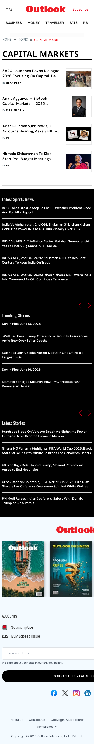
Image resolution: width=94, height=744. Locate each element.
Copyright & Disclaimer (67, 720)
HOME (6, 39)
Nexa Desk (13, 83)
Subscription (22, 627)
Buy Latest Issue (25, 636)
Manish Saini (16, 110)
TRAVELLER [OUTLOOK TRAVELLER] (54, 23)
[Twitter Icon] (65, 693)
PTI (8, 138)
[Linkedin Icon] (87, 693)
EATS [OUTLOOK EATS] (73, 23)
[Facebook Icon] (54, 693)
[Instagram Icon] (76, 693)
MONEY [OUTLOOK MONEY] (33, 23)
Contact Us (37, 720)
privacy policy (52, 662)
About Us (17, 720)
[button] (80, 305)
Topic (23, 39)
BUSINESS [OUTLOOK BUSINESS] (14, 23)
